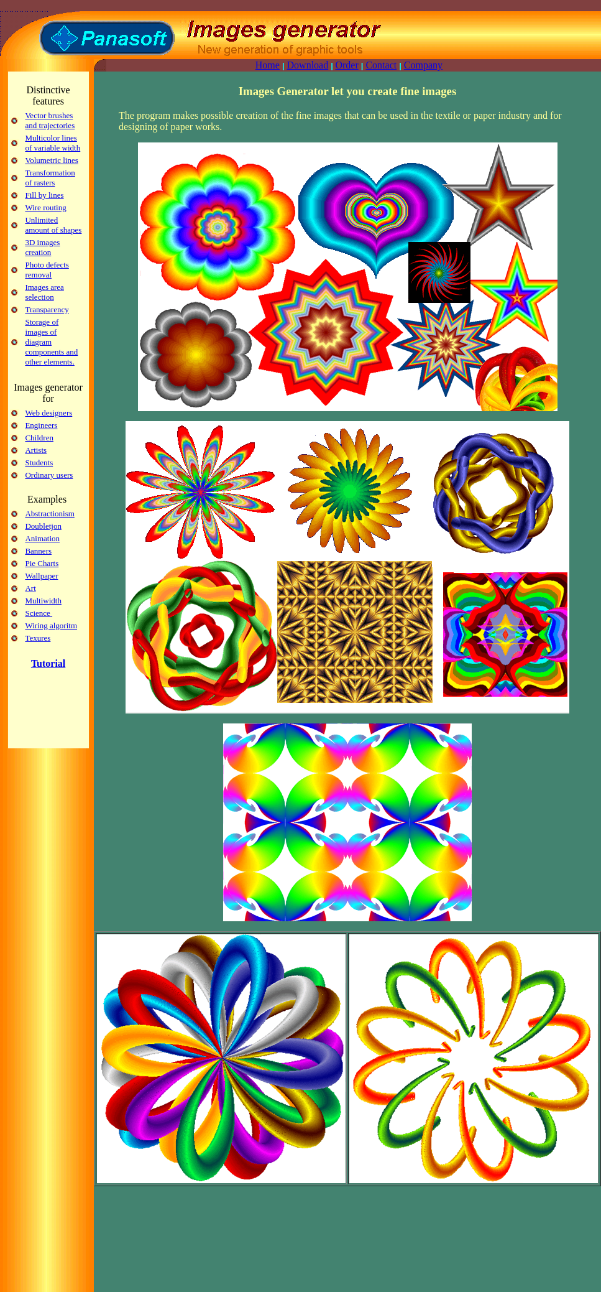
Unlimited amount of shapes (53, 225)
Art (30, 588)
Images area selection (44, 292)
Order (346, 65)
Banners (38, 550)
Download (308, 65)
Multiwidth (43, 600)
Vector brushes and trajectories (50, 120)
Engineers (41, 425)
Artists (36, 450)
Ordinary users (49, 475)
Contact (381, 65)
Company (423, 65)
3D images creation (42, 247)
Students (39, 462)
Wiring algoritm (51, 625)
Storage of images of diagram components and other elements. (51, 341)
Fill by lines (44, 195)
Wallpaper (41, 575)
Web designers (48, 412)
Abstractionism (49, 513)
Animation (42, 538)
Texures (37, 638)
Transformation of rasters (50, 177)
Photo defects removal (46, 269)
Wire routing (45, 207)
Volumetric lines (51, 160)
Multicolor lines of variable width (52, 142)
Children (39, 437)
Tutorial (48, 663)
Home (267, 65)
